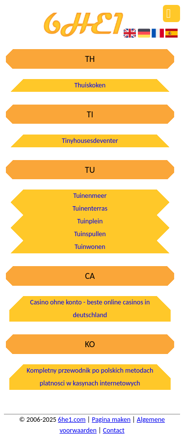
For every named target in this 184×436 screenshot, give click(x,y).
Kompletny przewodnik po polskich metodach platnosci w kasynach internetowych (89, 376)
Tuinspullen (90, 234)
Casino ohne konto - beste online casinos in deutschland (90, 308)
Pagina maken (111, 419)
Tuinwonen (90, 247)
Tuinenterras (90, 208)
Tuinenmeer (89, 195)
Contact (114, 430)
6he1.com (71, 419)
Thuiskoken (89, 85)
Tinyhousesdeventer (90, 140)
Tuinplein (90, 221)
